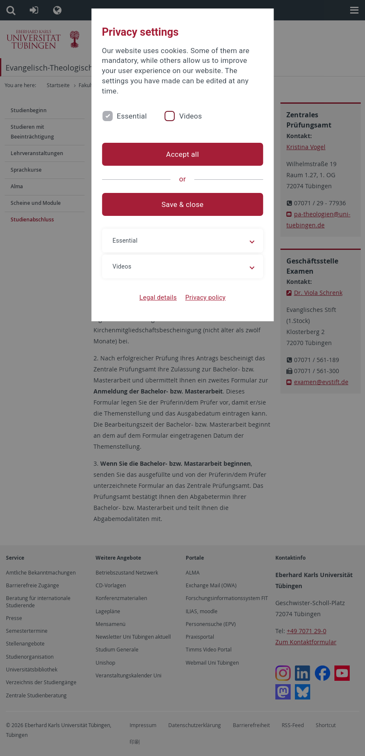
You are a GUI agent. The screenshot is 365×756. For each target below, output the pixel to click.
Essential (132, 116)
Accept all (182, 154)
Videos (190, 116)
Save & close (182, 204)
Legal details (158, 297)
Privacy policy (205, 297)
